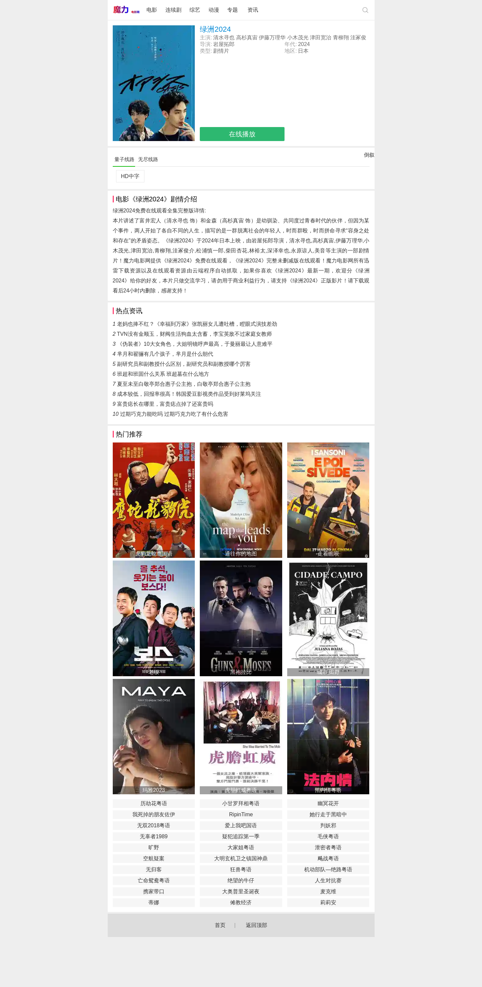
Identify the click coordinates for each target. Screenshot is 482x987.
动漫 (213, 10)
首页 (220, 925)
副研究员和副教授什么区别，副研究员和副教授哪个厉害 (184, 364)
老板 (153, 672)
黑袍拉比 (241, 672)
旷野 (153, 847)
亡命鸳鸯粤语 (154, 880)
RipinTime (241, 814)
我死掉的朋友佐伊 (153, 814)
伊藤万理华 (272, 37)
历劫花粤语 (153, 803)
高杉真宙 (247, 37)
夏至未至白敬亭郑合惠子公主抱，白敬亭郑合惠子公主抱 (184, 384)
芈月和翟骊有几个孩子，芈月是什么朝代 (165, 354)
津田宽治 (320, 37)
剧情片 (221, 51)
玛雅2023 (153, 790)
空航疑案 (153, 858)
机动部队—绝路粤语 (328, 869)
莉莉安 (328, 902)
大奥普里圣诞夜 (241, 891)
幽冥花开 (328, 803)
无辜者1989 (154, 836)
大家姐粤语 (240, 847)
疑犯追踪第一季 (241, 836)
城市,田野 (328, 672)
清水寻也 (223, 37)
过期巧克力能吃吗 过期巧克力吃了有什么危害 (174, 414)
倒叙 (369, 156)
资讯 (253, 10)
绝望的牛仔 (240, 880)
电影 (151, 10)
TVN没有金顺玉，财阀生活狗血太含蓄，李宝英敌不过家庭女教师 (194, 334)
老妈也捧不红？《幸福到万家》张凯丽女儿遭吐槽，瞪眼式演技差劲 (197, 324)
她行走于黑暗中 (328, 814)
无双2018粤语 (153, 825)
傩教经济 (241, 902)
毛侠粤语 (328, 836)
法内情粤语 (328, 790)
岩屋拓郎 (223, 44)
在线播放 (242, 134)
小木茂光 (298, 37)
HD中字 (130, 176)
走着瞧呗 (328, 554)
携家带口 (153, 891)
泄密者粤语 (328, 847)
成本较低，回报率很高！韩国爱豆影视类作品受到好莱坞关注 (189, 394)
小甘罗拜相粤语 (241, 803)
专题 (233, 10)
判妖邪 (328, 825)
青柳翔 (341, 37)
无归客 (154, 869)
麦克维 (328, 891)
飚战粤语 (328, 858)
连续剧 (173, 10)
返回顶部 (256, 925)
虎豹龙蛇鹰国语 (153, 554)
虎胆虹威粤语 (241, 790)
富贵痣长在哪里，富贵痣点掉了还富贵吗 (165, 404)
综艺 (194, 10)
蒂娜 (153, 902)
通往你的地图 (241, 554)
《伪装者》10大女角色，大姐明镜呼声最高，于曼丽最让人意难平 (195, 344)
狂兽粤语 (241, 869)
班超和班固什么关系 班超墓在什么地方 (163, 374)
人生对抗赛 (328, 880)
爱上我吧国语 (241, 825)
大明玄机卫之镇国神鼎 (241, 858)
